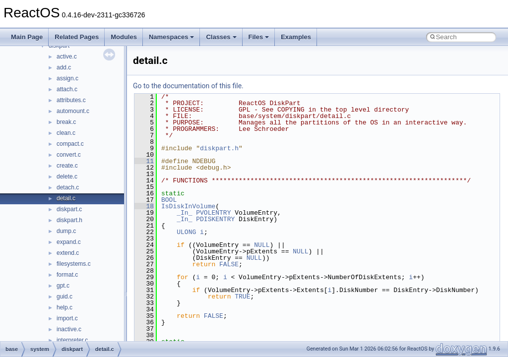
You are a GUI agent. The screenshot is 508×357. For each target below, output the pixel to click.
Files (259, 37)
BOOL (169, 199)
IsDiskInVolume (188, 206)
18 (144, 206)
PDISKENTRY (215, 219)
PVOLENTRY (213, 212)
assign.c (67, 78)
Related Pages (77, 37)
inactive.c (69, 329)
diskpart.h (69, 220)
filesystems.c (74, 263)
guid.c (64, 296)
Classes (221, 37)
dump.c (66, 231)
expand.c (69, 241)
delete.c (67, 176)
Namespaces (171, 37)
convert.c (69, 154)
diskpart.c (69, 209)
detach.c (68, 187)
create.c (67, 165)
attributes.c (71, 100)
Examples (296, 37)
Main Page (27, 37)
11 (144, 161)
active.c (67, 56)
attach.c (67, 89)
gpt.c (63, 285)
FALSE (229, 264)
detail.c (66, 198)
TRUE (242, 296)
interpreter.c (72, 340)
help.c (64, 307)
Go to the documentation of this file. (188, 86)
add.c (64, 67)
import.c (67, 318)
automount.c (73, 111)
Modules (124, 37)
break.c (66, 122)
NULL (261, 244)
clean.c (66, 132)
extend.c (68, 252)
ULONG (186, 232)
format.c (67, 274)
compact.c (70, 143)
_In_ (184, 212)
